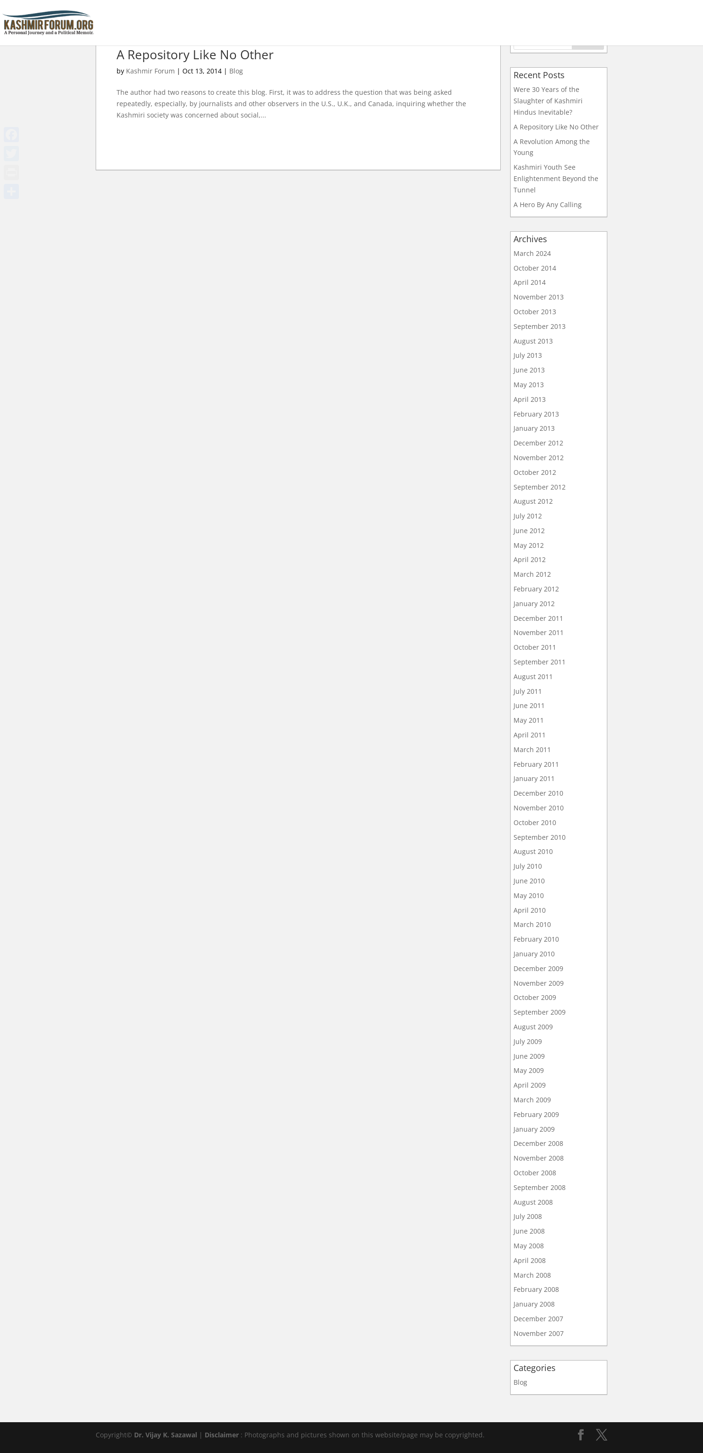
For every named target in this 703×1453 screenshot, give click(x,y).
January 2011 (534, 778)
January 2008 (534, 1303)
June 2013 (529, 369)
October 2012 (535, 472)
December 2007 (538, 1318)
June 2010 (529, 880)
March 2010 (532, 924)
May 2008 (529, 1245)
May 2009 (529, 1070)
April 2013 (530, 399)
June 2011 (529, 705)
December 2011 (538, 618)
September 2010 (540, 837)
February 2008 (536, 1289)
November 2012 (539, 457)
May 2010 (529, 895)
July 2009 (528, 1041)
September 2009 (540, 1012)
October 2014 (535, 267)
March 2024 (532, 253)
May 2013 (529, 384)
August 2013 (533, 340)
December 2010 (538, 793)
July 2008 (528, 1216)
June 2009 (529, 1056)
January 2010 (534, 953)
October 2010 (535, 822)
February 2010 (536, 939)
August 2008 (533, 1202)
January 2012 (534, 603)
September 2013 (540, 326)
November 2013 (539, 296)
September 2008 (540, 1187)
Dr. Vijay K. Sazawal (165, 1434)
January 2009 (534, 1129)
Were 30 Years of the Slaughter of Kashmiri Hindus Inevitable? (548, 101)
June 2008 (529, 1230)
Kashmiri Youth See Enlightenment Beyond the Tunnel (556, 178)
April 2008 (530, 1260)
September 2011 (540, 661)
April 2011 (530, 734)
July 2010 (528, 866)
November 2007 (539, 1333)
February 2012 (536, 588)
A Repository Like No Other (195, 54)
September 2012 (540, 486)
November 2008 (539, 1157)
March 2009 (532, 1099)
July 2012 (528, 515)
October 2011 (535, 647)
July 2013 (528, 355)
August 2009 (533, 1026)
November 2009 (539, 983)
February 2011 (536, 764)
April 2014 (530, 282)
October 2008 (535, 1172)
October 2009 (535, 997)
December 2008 (538, 1143)
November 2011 (539, 632)
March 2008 (532, 1275)
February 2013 (536, 413)
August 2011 (533, 676)
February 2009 (536, 1114)
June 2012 (529, 530)
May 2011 (529, 720)
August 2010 (533, 851)
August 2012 (533, 501)
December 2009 (538, 968)
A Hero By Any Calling (548, 204)
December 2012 (538, 442)
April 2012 (530, 559)
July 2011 (528, 691)
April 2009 (530, 1085)
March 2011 (532, 749)
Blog (236, 70)
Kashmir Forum (150, 70)
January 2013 (534, 428)
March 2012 (532, 574)
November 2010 (539, 807)
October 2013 (535, 311)
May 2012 (529, 545)
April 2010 (530, 910)
